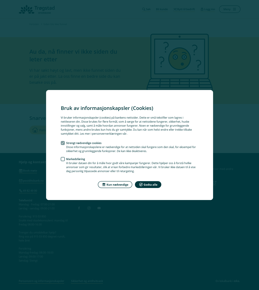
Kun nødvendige (115, 184)
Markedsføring (75, 159)
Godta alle (148, 184)
